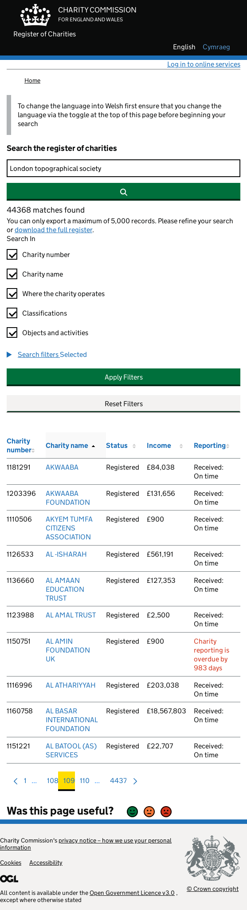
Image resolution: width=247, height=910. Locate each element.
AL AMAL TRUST (71, 615)
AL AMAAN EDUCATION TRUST (65, 589)
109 (69, 782)
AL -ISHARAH (66, 554)
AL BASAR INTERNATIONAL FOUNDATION (72, 720)
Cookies (10, 862)
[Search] (123, 168)
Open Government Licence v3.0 (132, 893)
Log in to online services (203, 64)
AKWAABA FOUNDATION (68, 497)
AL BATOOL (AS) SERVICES (71, 750)
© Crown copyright (213, 888)
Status (117, 445)
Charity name (42, 274)
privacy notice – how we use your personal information (86, 843)
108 (53, 782)
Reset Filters (124, 404)
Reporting (210, 445)
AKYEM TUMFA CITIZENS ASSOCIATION (69, 528)
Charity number (46, 254)
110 (85, 782)
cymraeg (216, 47)
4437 (118, 782)
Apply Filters (124, 377)
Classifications (44, 313)
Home (32, 80)
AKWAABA (62, 467)
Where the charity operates (63, 293)
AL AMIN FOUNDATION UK (68, 650)
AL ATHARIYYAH (71, 685)
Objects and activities (55, 332)
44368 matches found (46, 210)
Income (159, 445)
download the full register (53, 230)
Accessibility (46, 862)
